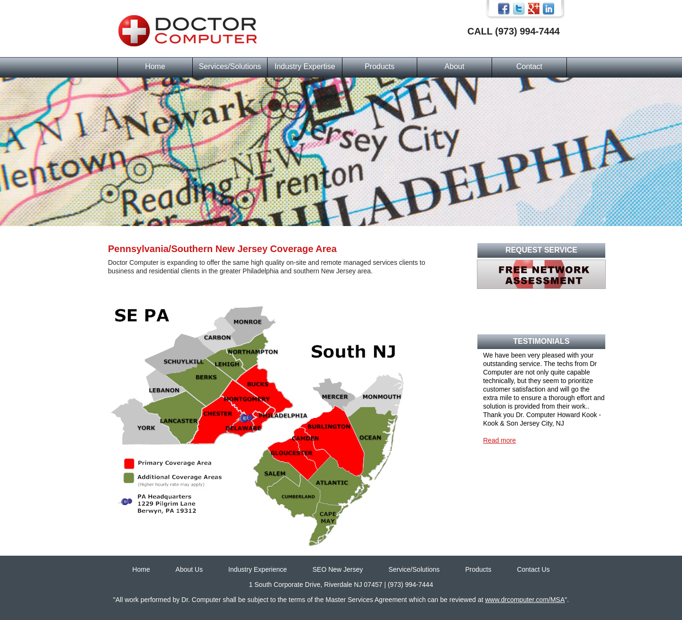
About (455, 66)
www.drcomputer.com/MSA (525, 599)
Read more (499, 440)
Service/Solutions (414, 569)
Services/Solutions (230, 66)
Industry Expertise (304, 66)
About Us (189, 569)
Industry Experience (257, 569)
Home (155, 66)
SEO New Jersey (338, 569)
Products (380, 66)
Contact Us (533, 569)
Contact (529, 66)
